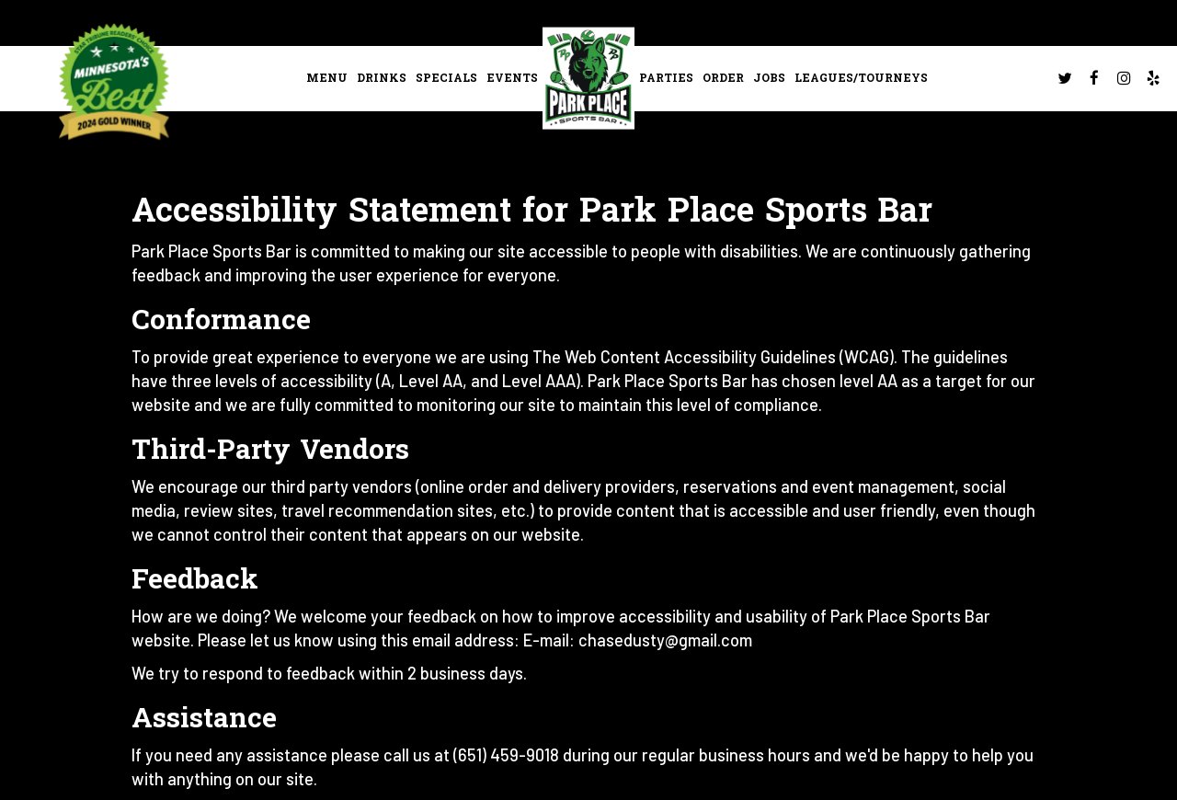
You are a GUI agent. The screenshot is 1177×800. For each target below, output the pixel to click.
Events (512, 78)
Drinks (381, 78)
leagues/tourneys (861, 78)
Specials (446, 78)
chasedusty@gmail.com (665, 640)
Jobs (769, 78)
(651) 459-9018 (506, 755)
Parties (666, 78)
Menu (327, 78)
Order (723, 78)
